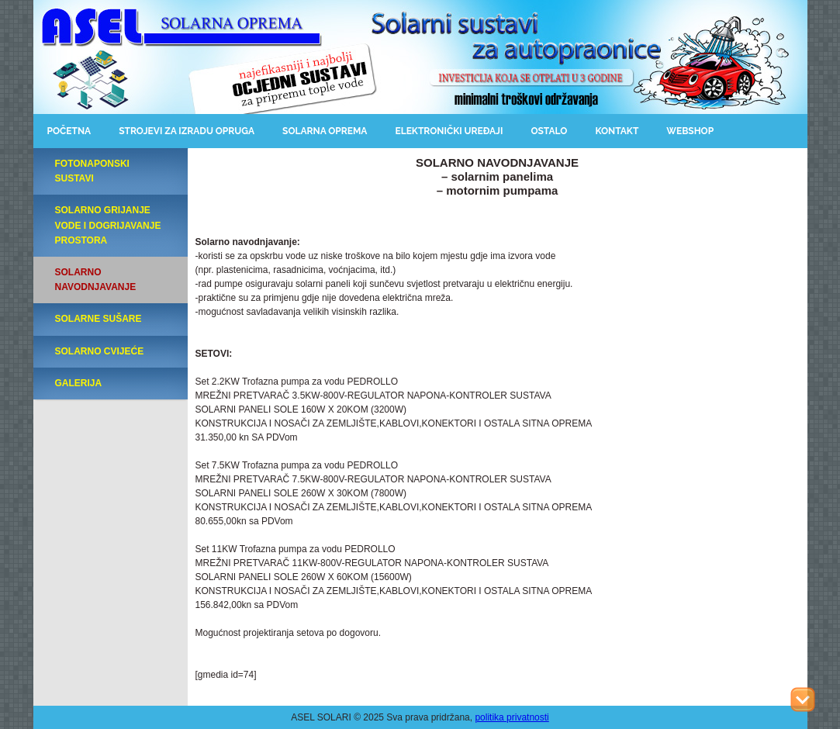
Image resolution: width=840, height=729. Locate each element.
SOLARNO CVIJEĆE (99, 351)
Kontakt (616, 131)
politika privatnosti (511, 717)
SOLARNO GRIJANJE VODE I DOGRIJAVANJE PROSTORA (108, 225)
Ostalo (549, 131)
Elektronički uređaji (449, 131)
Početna (69, 131)
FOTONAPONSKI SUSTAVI (92, 171)
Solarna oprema (324, 131)
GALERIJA (78, 383)
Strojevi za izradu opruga (186, 131)
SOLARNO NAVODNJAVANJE (96, 279)
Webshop (690, 131)
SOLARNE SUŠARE (98, 318)
